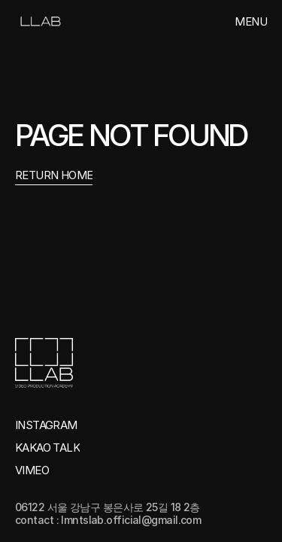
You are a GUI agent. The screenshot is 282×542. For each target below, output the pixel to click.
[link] (39, 22)
